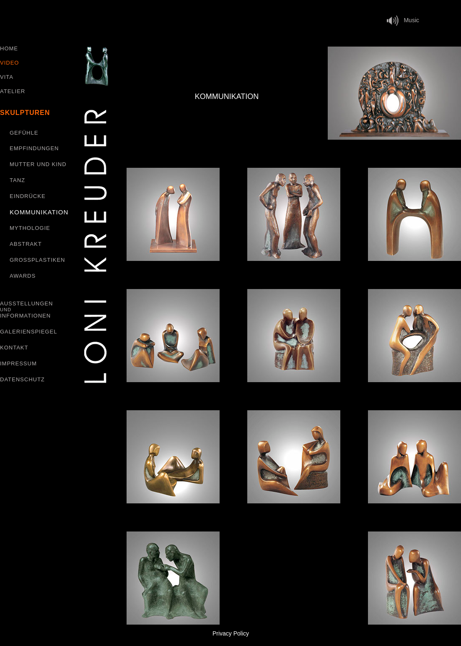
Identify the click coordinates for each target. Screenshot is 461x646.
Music (405, 20)
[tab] (394, 93)
